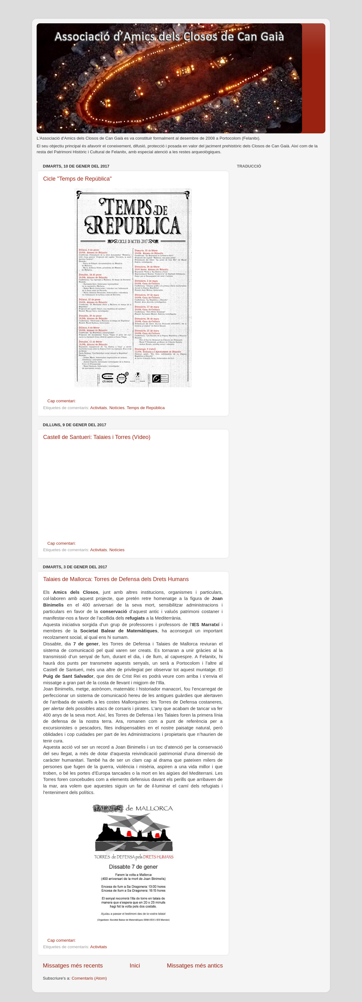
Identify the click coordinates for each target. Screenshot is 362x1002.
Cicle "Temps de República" (77, 179)
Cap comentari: (62, 401)
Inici (135, 965)
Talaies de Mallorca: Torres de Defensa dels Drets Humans (116, 579)
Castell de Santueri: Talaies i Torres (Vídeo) (97, 437)
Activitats (98, 407)
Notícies (116, 407)
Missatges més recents (73, 965)
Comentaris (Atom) (89, 978)
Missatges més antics (195, 965)
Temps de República (146, 407)
